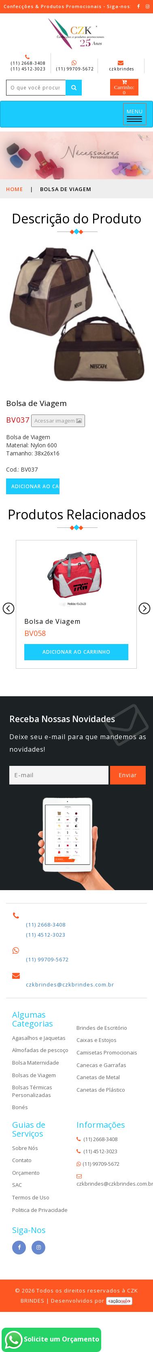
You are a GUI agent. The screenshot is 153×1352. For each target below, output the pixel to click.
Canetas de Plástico (100, 1089)
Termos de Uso (30, 1197)
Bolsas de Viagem (34, 1074)
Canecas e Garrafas (101, 1064)
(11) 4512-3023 (28, 69)
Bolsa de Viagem (52, 621)
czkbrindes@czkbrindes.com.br (70, 984)
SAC (17, 1184)
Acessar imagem (58, 420)
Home (14, 189)
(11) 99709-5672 (75, 69)
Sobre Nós (25, 1148)
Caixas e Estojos (96, 1040)
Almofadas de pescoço (40, 1050)
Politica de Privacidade (40, 1209)
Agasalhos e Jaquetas (39, 1038)
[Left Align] (74, 88)
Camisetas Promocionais (106, 1052)
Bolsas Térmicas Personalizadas (32, 1091)
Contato (22, 1160)
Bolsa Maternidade (35, 1062)
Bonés (20, 1107)
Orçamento (26, 1172)
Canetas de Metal (98, 1077)
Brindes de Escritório (101, 1027)
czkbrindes (121, 66)
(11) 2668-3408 (28, 63)
